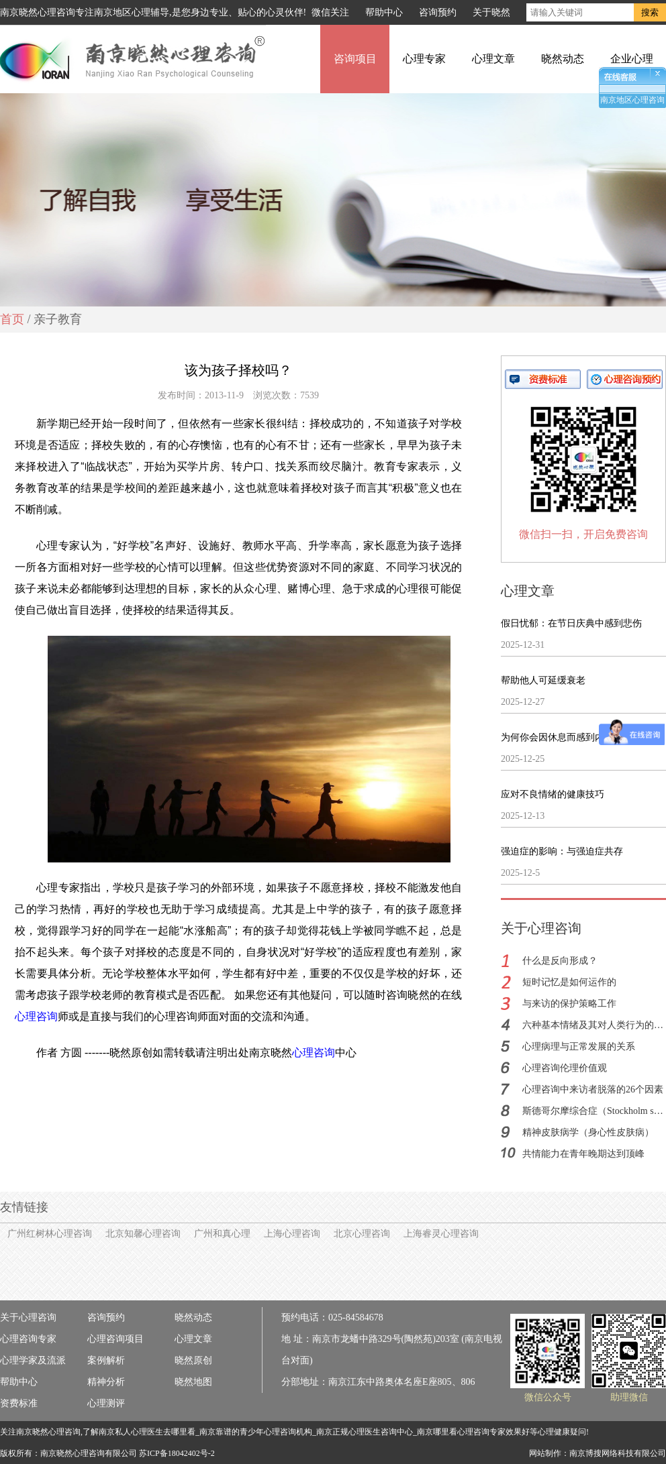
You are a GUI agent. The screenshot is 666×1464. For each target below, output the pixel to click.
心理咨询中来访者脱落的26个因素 (592, 1089)
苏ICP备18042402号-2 (177, 1453)
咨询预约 (438, 12)
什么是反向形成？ (560, 961)
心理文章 (493, 58)
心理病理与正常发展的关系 (578, 1046)
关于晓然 (491, 12)
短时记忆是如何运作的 (569, 982)
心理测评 (106, 1403)
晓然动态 (562, 58)
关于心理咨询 (28, 1317)
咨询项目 (355, 58)
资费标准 (19, 1403)
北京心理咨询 (362, 1234)
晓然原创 (193, 1360)
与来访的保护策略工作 (569, 1004)
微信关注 (330, 12)
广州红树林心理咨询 (49, 1234)
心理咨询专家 (28, 1339)
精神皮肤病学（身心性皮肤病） (588, 1132)
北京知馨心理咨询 (143, 1234)
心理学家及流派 (33, 1360)
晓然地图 (193, 1382)
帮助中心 (384, 12)
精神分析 (106, 1382)
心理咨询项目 (115, 1339)
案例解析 (106, 1360)
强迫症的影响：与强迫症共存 (562, 851)
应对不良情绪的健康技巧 (552, 794)
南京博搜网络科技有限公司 (617, 1453)
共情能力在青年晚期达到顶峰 (583, 1154)
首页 (12, 319)
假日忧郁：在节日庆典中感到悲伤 (571, 623)
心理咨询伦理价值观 (564, 1068)
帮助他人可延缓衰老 (543, 680)
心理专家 (424, 58)
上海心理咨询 (292, 1234)
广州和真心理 (222, 1234)
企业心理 (631, 58)
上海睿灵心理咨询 (441, 1234)
